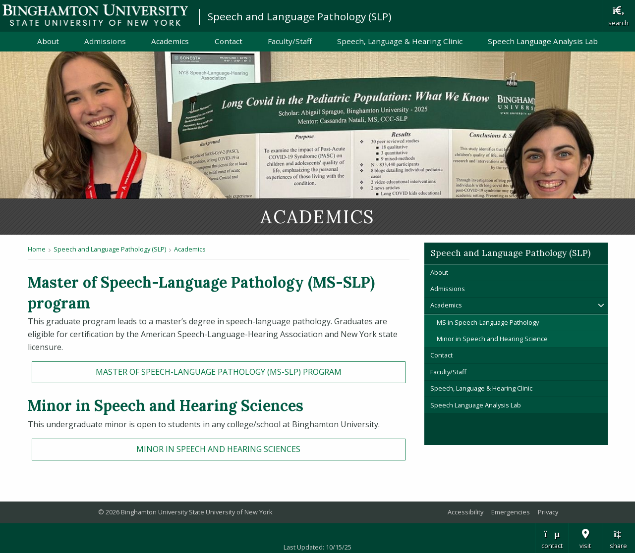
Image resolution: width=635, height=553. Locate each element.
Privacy (548, 511)
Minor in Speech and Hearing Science (493, 338)
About (48, 41)
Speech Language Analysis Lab (543, 41)
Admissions (105, 41)
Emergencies (510, 511)
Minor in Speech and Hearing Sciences (218, 449)
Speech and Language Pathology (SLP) (300, 16)
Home (37, 249)
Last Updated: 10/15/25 (317, 547)
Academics (170, 41)
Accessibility (465, 511)
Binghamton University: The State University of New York (95, 15)
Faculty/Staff (290, 41)
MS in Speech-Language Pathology (488, 322)
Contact (228, 41)
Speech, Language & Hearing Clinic (399, 41)
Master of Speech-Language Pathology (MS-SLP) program (219, 371)
